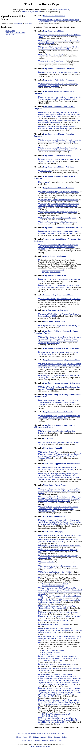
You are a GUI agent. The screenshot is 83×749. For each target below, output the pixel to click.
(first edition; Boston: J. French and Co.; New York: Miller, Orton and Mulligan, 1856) (59, 658)
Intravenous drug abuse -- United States (58, 295)
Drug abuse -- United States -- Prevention (58, 188)
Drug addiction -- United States (54, 275)
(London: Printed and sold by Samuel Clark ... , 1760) (60, 692)
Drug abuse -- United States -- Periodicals (58, 167)
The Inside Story (55, 741)
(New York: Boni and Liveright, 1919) (57, 664)
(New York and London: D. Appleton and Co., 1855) (59, 638)
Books (24, 741)
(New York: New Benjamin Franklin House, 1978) (58, 48)
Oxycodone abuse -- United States (55, 310)
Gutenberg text (47, 654)
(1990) (59, 417)
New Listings (34, 737)
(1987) (51, 55)
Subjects (57, 737)
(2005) (59, 192)
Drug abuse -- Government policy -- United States (61, 360)
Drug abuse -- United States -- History (57, 155)
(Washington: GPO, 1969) (58, 509)
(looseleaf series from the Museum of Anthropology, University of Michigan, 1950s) (59, 456)
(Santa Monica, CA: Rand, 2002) (59, 499)
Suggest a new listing (58, 733)
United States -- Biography (53, 532)
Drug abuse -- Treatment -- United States (58, 412)
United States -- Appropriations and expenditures (61, 464)
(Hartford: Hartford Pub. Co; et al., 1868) (56, 607)
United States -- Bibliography (54, 516)
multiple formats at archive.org (53, 270)
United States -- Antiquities (53, 448)
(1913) (55, 572)
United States (10, 35)
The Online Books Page (41, 4)
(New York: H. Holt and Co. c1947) (58, 540)
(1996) (59, 98)
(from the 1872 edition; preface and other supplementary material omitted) (59, 601)
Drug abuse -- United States (15, 33)
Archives (45, 741)
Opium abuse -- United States (54, 322)
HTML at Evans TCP (49, 716)
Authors (43, 737)
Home (18, 737)
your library (18, 23)
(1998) (59, 114)
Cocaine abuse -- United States (54, 256)
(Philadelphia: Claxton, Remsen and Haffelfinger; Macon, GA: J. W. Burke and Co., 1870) (59, 679)
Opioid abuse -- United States (54, 16)
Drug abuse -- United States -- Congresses (58, 68)
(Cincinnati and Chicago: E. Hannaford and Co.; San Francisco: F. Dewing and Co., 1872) (60, 591)
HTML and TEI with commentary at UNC (56, 714)
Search (25, 737)
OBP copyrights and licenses (41, 746)
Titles (50, 737)
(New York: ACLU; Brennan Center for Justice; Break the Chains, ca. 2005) (59, 366)
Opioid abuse (10, 31)
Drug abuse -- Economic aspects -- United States (61, 348)
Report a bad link (43, 733)
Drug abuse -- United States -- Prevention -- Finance (62, 227)
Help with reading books (26, 733)
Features (37, 741)
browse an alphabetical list (31, 12)
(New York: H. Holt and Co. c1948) (60, 535)
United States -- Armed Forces (54, 485)
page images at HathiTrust (51, 272)
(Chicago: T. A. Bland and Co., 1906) (60, 616)
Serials (64, 737)
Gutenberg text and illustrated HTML (55, 584)
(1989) (60, 299)
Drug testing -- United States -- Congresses (58, 80)
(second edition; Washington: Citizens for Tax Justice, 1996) (57, 468)
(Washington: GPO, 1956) (59, 476)
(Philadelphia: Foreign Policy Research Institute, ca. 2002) (59, 491)
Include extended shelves (60, 9)
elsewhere (28, 23)
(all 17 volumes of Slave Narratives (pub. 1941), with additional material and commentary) (60, 702)
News (30, 741)
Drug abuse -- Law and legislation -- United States (61, 383)
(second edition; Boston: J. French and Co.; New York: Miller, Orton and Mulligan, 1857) (58, 720)
